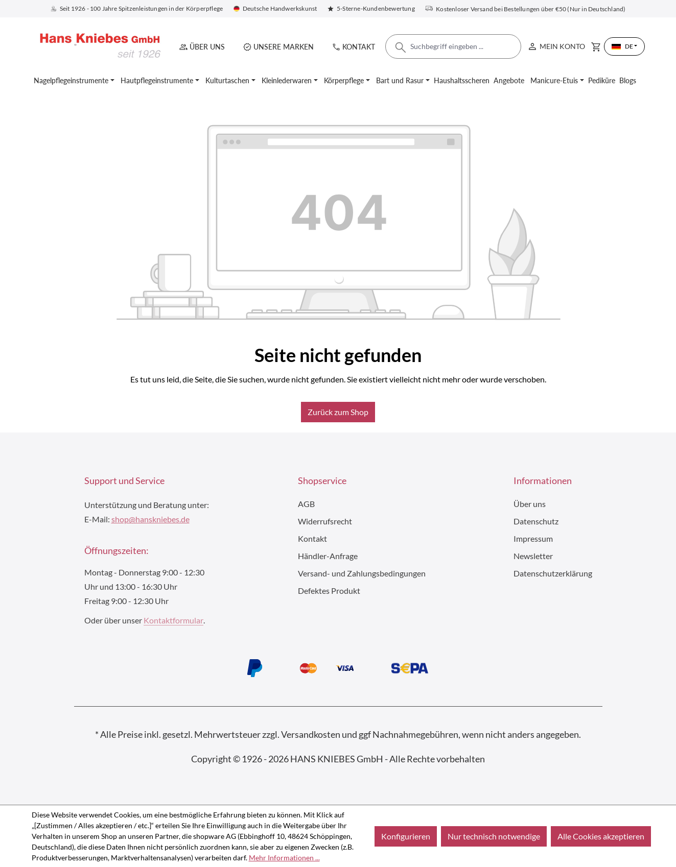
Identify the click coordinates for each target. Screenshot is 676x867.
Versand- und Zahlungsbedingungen (362, 573)
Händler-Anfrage (328, 556)
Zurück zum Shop (338, 412)
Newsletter (533, 556)
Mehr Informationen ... (284, 857)
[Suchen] (400, 50)
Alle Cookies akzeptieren (600, 836)
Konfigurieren (405, 836)
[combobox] (453, 46)
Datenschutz (536, 521)
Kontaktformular (173, 620)
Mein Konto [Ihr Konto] (556, 44)
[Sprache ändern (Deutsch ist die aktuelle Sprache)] (624, 46)
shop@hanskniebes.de (150, 519)
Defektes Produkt (329, 590)
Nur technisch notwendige (494, 836)
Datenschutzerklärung (553, 573)
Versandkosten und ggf (326, 734)
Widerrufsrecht (325, 521)
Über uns (207, 46)
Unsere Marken (283, 46)
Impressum (533, 538)
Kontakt (358, 46)
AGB (306, 504)
